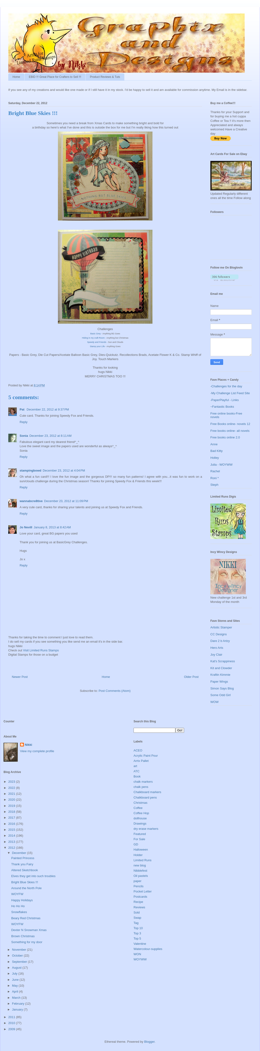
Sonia (24, 435)
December (19, 853)
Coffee (138, 808)
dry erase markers (146, 828)
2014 (12, 835)
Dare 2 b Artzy (220, 641)
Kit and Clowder (221, 668)
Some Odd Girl (220, 695)
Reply (23, 422)
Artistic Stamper (221, 627)
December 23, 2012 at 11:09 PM (66, 501)
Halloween (141, 849)
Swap (137, 917)
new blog (140, 865)
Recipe (138, 902)
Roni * (214, 478)
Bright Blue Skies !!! (24, 882)
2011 (12, 1017)
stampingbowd (30, 470)
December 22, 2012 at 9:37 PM (48, 409)
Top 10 (138, 928)
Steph (214, 484)
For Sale (139, 839)
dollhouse (140, 818)
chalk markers (143, 781)
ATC (136, 771)
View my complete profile (37, 751)
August (17, 967)
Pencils (138, 886)
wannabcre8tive (31, 501)
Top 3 (137, 933)
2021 (12, 793)
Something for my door (26, 942)
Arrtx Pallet (141, 761)
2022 (12, 788)
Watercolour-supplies (148, 949)
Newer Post (20, 677)
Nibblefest (140, 870)
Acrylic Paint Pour (146, 755)
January (18, 1009)
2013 (12, 841)
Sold (137, 912)
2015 (12, 829)
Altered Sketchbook (24, 870)
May (15, 985)
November (19, 949)
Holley (214, 457)
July (15, 973)
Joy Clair (216, 654)
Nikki (28, 744)
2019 (12, 806)
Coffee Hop (141, 813)
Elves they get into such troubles (33, 876)
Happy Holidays (22, 900)
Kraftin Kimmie (220, 674)
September (20, 961)
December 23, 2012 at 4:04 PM (64, 470)
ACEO (138, 750)
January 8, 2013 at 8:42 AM (52, 527)
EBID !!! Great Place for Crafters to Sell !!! (55, 77)
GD (136, 844)
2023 (12, 781)
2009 (12, 1029)
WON (137, 954)
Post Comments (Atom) (114, 691)
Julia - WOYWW (221, 464)
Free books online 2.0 (225, 437)
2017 (12, 817)
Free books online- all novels (229, 431)
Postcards (140, 896)
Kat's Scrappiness (222, 661)
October (18, 955)
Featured (140, 834)
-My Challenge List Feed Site (230, 393)
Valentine (140, 943)
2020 (12, 799)
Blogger (149, 1041)
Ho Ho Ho (18, 906)
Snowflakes (19, 912)
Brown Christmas (23, 936)
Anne (213, 444)
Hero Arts (216, 647)
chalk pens (141, 787)
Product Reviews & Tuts (105, 77)
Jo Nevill (26, 527)
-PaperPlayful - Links (224, 400)
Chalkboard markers (147, 792)
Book (137, 776)
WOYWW (140, 959)
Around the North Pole (26, 888)
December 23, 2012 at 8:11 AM (50, 435)
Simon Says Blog (222, 688)
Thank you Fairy (22, 864)
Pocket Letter (143, 891)
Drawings (140, 823)
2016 (12, 824)
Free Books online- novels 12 (230, 424)
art (135, 766)
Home (16, 77)
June (16, 979)
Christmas (140, 802)
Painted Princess (22, 858)
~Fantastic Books (222, 406)
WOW (214, 702)
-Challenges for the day (226, 386)
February (18, 1003)
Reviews (139, 907)
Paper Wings (219, 681)
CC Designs (218, 634)
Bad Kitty (216, 451)
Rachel (215, 471)
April (15, 991)
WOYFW (17, 894)
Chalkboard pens (145, 797)
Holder (138, 855)
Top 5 (137, 938)
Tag (136, 923)
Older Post (191, 677)
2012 (12, 847)
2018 (12, 811)
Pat (22, 409)
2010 (12, 1023)
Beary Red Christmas (25, 918)
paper (137, 881)
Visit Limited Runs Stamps (41, 650)
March (17, 997)
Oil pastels (141, 876)
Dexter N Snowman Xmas (29, 930)
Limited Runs (143, 860)
